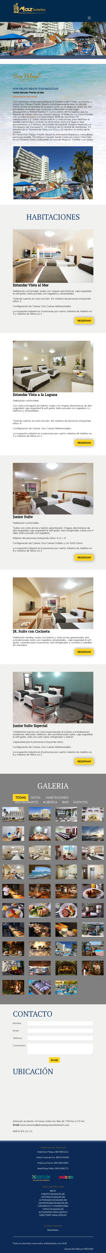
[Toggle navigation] (89, 18)
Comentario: (19, 1045)
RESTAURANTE (26, 802)
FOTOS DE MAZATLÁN (53, 1209)
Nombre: (17, 1023)
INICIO (53, 1191)
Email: (16, 1030)
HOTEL (36, 797)
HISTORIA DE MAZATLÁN (53, 1197)
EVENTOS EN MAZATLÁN (53, 1194)
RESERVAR (84, 320)
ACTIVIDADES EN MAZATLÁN (53, 1200)
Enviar (54, 1060)
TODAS (20, 797)
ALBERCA (50, 802)
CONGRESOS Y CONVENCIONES (53, 1206)
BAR (65, 802)
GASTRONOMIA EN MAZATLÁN (53, 1203)
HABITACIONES (57, 797)
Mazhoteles (53, 1230)
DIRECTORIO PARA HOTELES (53, 1215)
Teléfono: (17, 1038)
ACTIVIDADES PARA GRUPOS (53, 1212)
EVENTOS (80, 802)
